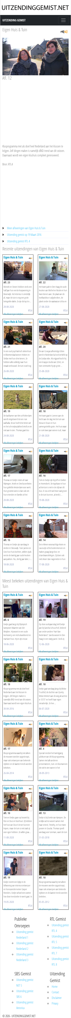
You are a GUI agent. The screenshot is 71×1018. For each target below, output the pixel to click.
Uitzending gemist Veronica (24, 1005)
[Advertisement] (35, 109)
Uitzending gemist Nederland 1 (24, 935)
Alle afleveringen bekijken (13, 314)
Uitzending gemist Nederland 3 (24, 957)
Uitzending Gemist (14, 20)
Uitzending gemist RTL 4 (18, 241)
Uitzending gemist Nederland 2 (24, 946)
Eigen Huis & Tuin (14, 29)
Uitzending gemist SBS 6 (24, 994)
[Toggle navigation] (63, 20)
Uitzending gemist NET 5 (24, 982)
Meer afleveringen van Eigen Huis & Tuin (26, 228)
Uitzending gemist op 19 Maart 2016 (24, 235)
